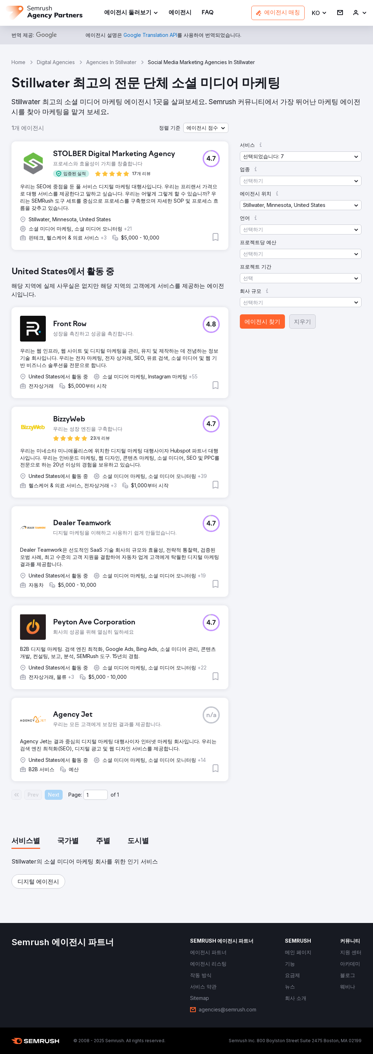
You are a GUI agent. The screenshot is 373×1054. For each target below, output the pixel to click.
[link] (180, 13)
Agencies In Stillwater (111, 62)
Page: (75, 795)
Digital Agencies (56, 62)
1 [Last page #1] (118, 795)
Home (18, 62)
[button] (319, 13)
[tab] (25, 841)
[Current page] (95, 794)
